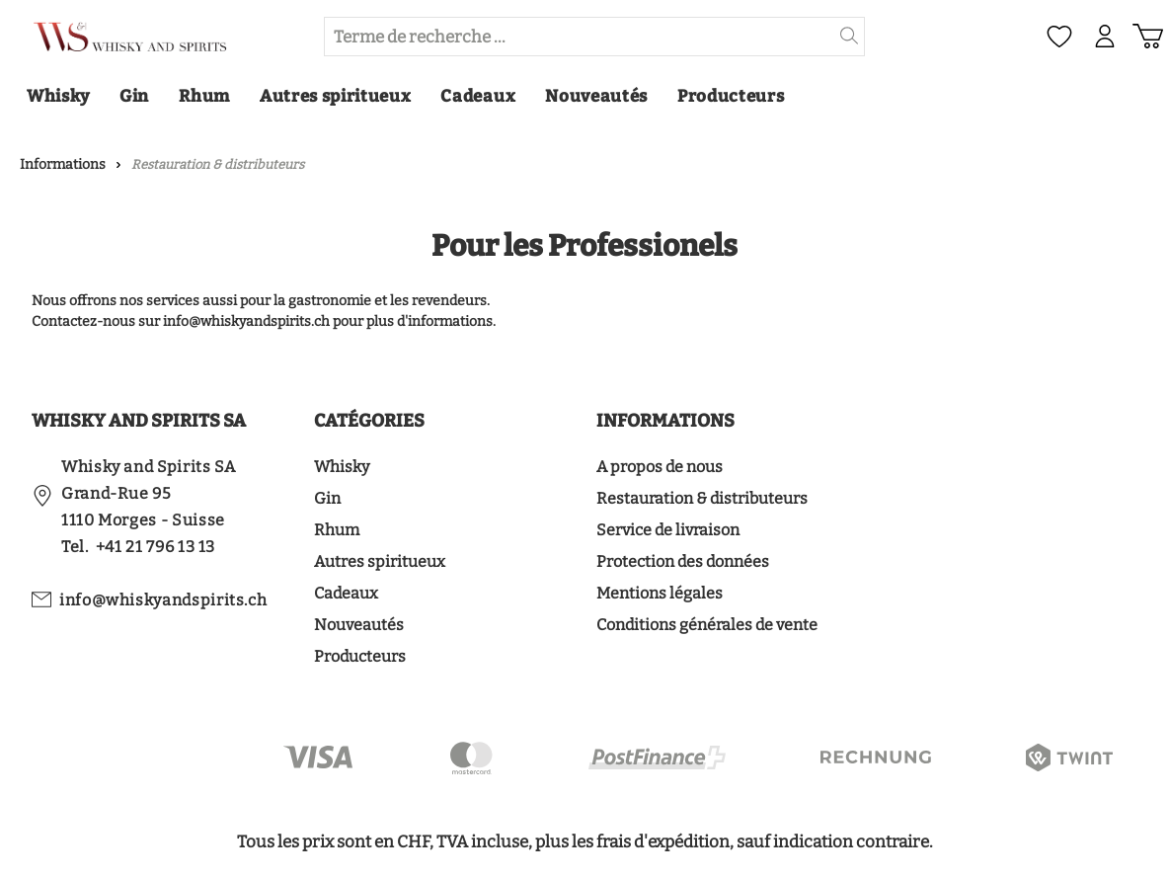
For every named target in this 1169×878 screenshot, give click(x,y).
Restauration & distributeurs (702, 498)
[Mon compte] (1104, 36)
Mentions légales (659, 593)
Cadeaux (346, 593)
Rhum (336, 529)
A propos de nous (659, 466)
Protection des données (682, 561)
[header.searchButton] (849, 36)
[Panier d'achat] (1147, 36)
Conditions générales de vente (707, 624)
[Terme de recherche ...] (579, 36)
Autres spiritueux (379, 561)
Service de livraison (668, 529)
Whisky (341, 466)
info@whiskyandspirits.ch (163, 600)
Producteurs (360, 656)
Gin (327, 498)
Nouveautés (359, 624)
